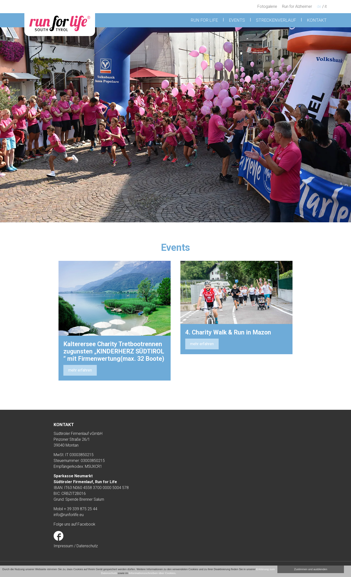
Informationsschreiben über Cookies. (152, 573)
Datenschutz (87, 546)
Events (237, 20)
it (326, 6)
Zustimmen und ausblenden (310, 569)
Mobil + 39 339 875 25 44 (75, 509)
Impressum (64, 546)
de (319, 6)
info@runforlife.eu (69, 514)
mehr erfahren (80, 370)
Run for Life (204, 20)
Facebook (86, 524)
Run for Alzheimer (297, 6)
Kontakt (317, 20)
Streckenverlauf (276, 20)
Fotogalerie (267, 6)
